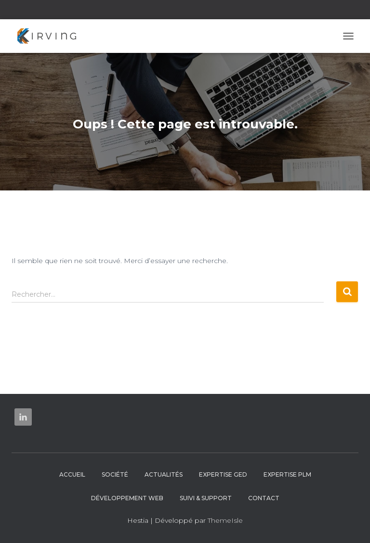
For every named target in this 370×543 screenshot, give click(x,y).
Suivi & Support (206, 498)
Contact (263, 498)
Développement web (127, 498)
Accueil (72, 474)
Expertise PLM (287, 474)
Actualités (164, 474)
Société (115, 474)
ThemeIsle (225, 520)
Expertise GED (223, 474)
